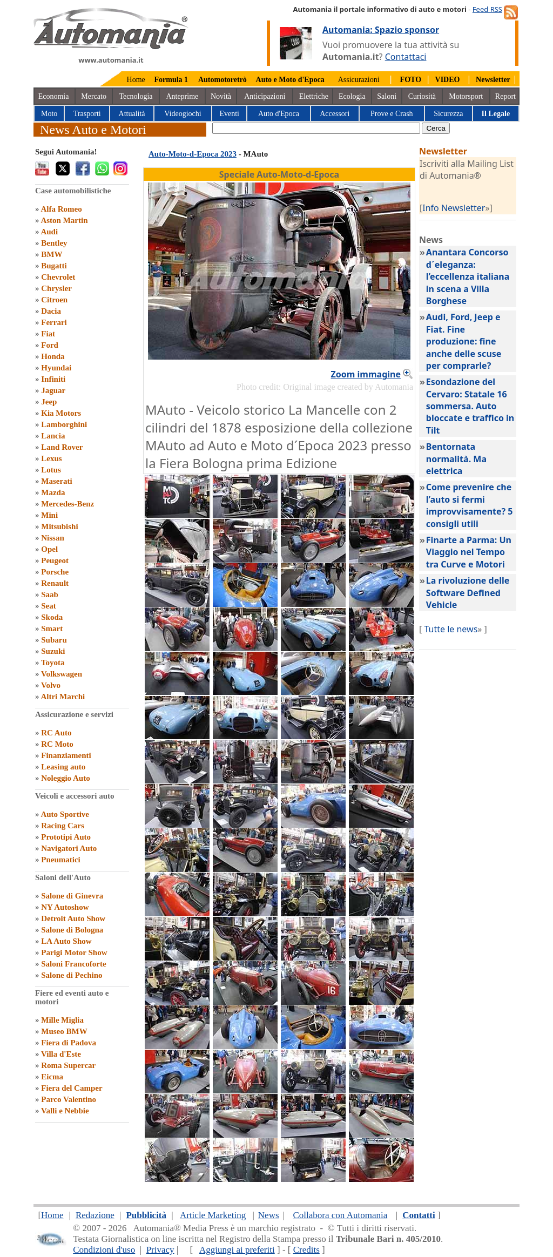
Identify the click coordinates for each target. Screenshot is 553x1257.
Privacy (160, 1250)
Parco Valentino (68, 1099)
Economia (53, 96)
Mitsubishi (59, 526)
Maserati (56, 481)
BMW (51, 254)
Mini (49, 515)
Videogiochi (182, 114)
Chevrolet (58, 277)
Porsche (55, 571)
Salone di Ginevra (72, 895)
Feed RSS (487, 9)
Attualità (132, 114)
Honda (52, 356)
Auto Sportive (65, 814)
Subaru (54, 640)
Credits (306, 1250)
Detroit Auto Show (73, 918)
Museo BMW (64, 1031)
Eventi (229, 114)
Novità (221, 96)
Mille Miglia (62, 1020)
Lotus (51, 469)
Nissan (52, 537)
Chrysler (56, 288)
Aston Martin (64, 220)
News (268, 1215)
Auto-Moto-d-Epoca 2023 (193, 154)
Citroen (54, 299)
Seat (48, 606)
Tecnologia (136, 96)
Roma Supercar (68, 1065)
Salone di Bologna (72, 929)
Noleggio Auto (65, 778)
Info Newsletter (453, 208)
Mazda (53, 492)
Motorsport (466, 96)
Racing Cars (62, 825)
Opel (49, 549)
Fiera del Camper (71, 1088)
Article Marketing (213, 1215)
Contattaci (406, 57)
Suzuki (53, 651)
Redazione (95, 1215)
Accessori (334, 114)
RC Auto (56, 732)
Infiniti (53, 379)
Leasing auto (63, 766)
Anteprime (182, 96)
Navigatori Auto (69, 848)
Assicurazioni (359, 80)
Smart (52, 628)
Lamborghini (64, 424)
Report (505, 96)
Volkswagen (61, 674)
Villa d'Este (61, 1054)
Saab (49, 594)
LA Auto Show (66, 941)
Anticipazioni (264, 96)
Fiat (48, 333)
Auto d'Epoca (278, 114)
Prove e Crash (391, 114)
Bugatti (54, 265)
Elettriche (313, 96)
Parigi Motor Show (74, 952)
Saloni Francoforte (73, 963)
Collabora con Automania (340, 1215)
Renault (55, 583)
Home (136, 80)
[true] (316, 128)
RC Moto (57, 744)
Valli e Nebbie (65, 1110)
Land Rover (62, 447)
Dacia (51, 311)
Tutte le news (450, 629)
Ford (49, 345)
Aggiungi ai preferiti (237, 1250)
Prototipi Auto (66, 837)
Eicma (52, 1076)
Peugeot (55, 560)
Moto (49, 114)
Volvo (50, 685)
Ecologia (352, 96)
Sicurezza (448, 114)
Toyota (53, 662)
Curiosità (422, 96)
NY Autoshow (65, 907)
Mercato (93, 96)
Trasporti (87, 114)
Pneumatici (60, 859)
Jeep (49, 401)
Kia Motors (61, 413)
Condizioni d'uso (104, 1250)
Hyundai (56, 367)
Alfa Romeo (61, 209)
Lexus (51, 458)
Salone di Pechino (71, 975)
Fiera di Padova (68, 1042)
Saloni (386, 96)
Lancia (53, 435)
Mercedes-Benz (67, 503)
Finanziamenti (66, 755)
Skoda (52, 617)
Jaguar (53, 390)
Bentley (54, 243)
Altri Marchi (63, 696)
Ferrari (53, 322)
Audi (49, 231)
